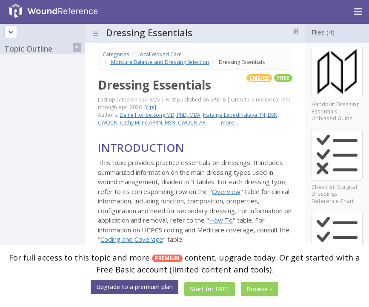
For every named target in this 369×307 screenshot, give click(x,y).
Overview (226, 191)
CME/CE (259, 77)
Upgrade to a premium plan (134, 287)
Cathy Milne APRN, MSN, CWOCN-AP (163, 122)
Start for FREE (209, 289)
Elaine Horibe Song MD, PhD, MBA (160, 115)
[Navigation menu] (358, 12)
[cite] (150, 107)
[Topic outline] (10, 32)
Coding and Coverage (131, 239)
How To (221, 220)
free (283, 77)
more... (229, 122)
